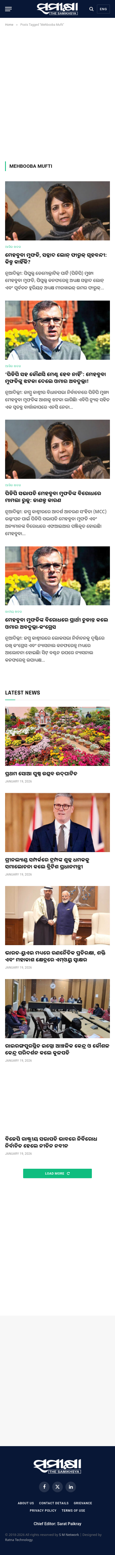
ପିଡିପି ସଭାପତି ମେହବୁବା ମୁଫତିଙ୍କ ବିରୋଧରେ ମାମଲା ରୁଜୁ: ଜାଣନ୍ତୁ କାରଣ (53, 497)
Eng (103, 9)
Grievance (83, 1503)
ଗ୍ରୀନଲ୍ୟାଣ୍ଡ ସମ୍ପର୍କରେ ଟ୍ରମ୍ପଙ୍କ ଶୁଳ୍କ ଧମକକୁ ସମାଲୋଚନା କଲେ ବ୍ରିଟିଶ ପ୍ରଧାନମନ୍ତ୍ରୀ (47, 863)
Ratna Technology (19, 1539)
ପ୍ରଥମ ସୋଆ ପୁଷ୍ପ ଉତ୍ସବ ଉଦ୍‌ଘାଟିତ (41, 773)
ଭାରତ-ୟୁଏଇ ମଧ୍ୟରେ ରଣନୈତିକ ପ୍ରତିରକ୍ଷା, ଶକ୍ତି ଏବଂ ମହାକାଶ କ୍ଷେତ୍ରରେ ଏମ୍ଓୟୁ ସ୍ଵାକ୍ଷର (55, 956)
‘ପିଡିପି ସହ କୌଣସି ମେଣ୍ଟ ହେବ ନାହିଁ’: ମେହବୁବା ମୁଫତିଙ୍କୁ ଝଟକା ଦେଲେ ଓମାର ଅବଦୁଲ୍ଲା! (55, 377)
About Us (26, 1503)
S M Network (69, 1534)
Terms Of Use (73, 1510)
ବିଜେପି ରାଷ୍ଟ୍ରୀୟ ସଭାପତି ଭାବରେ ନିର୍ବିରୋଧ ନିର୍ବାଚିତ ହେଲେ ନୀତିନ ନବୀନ (51, 1142)
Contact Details (54, 1503)
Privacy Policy (43, 1510)
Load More (57, 1173)
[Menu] (8, 9)
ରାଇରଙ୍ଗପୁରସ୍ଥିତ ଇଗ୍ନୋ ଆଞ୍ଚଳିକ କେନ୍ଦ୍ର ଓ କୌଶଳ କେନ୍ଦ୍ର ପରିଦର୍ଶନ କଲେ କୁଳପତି (57, 1049)
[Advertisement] (57, 93)
